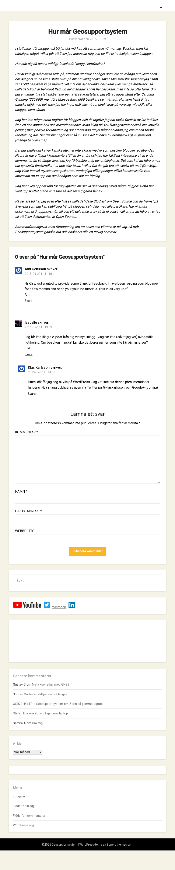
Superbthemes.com (120, 844)
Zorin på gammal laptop (86, 704)
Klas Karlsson (39, 367)
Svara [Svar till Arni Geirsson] (28, 300)
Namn (21, 491)
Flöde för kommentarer (29, 816)
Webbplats (24, 531)
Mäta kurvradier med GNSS (50, 684)
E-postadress (28, 511)
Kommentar (26, 432)
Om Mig (149, 166)
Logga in (19, 796)
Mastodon (59, 607)
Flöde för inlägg (24, 806)
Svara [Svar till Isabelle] (28, 354)
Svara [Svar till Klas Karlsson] (32, 393)
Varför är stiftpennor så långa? (45, 694)
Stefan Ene (20, 713)
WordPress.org (23, 825)
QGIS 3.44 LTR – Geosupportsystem (38, 704)
